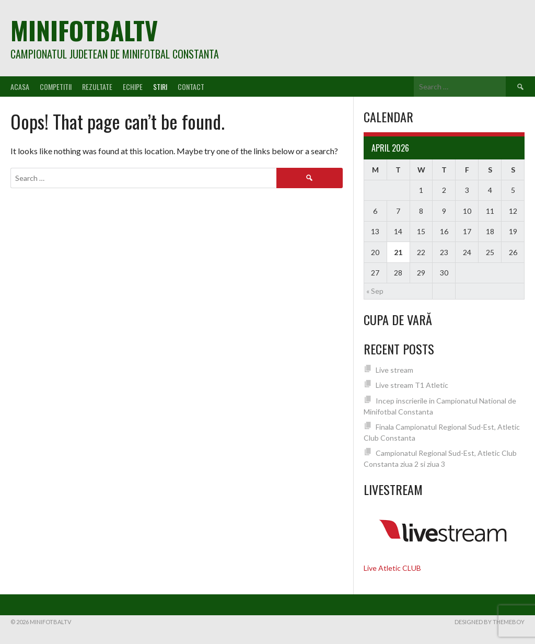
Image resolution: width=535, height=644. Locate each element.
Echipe (133, 86)
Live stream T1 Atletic (412, 385)
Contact (191, 86)
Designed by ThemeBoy (490, 621)
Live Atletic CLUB (392, 568)
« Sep (374, 290)
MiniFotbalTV (84, 30)
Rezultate (97, 86)
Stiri (160, 86)
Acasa (19, 86)
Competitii (56, 86)
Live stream (394, 369)
